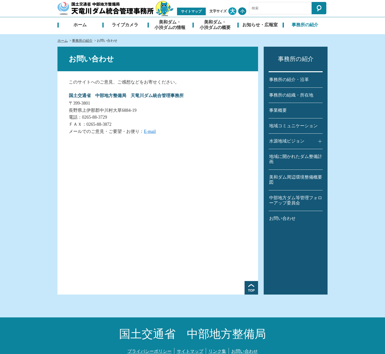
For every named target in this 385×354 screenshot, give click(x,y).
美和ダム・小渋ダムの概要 (215, 25)
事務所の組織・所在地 (291, 95)
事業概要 (278, 110)
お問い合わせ (282, 218)
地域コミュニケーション (293, 125)
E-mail (150, 131)
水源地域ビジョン (286, 141)
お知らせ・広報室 (260, 24)
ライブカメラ (125, 24)
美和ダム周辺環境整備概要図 (295, 180)
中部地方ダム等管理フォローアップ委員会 (295, 200)
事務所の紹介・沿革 (289, 79)
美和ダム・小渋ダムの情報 (169, 25)
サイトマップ (191, 11)
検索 (319, 8)
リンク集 (217, 351)
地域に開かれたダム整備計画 (295, 159)
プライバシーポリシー (149, 351)
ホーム (80, 24)
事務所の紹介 (305, 24)
